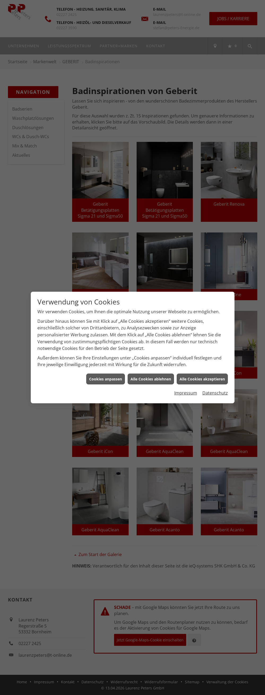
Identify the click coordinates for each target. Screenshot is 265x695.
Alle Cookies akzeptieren (202, 379)
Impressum (185, 393)
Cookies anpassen (105, 379)
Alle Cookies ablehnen (151, 379)
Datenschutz (215, 393)
